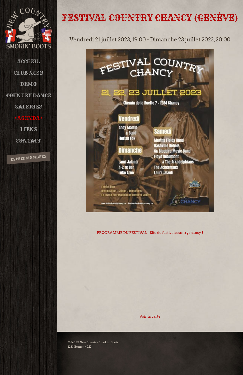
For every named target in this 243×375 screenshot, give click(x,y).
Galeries (28, 107)
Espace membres (28, 158)
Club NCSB (28, 73)
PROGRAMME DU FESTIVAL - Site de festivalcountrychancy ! (150, 233)
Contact (28, 141)
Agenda (28, 118)
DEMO (28, 84)
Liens (28, 129)
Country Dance (28, 95)
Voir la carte (150, 316)
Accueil (28, 61)
